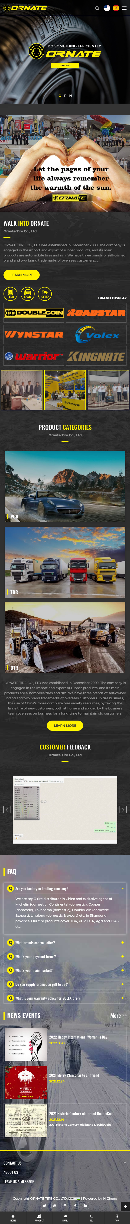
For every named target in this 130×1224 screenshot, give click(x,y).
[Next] (123, 809)
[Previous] (6, 809)
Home (13, 1220)
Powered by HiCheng (100, 1198)
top (117, 1220)
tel (91, 1220)
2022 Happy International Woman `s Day (78, 1037)
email (65, 1220)
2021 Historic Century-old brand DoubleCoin (81, 1113)
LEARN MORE (21, 275)
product (39, 1220)
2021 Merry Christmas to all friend (74, 1075)
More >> (118, 1015)
